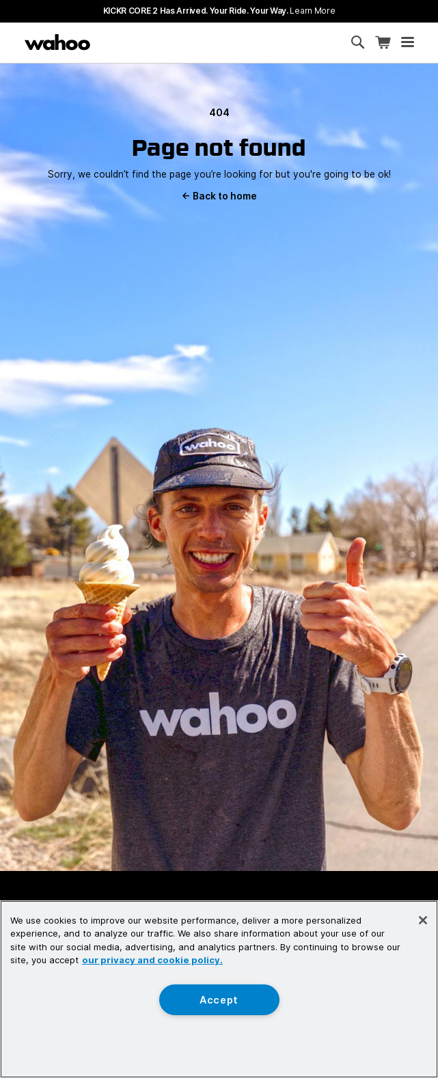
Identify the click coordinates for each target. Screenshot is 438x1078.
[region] (219, 989)
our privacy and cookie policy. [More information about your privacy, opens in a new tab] (152, 959)
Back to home (219, 196)
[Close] (423, 920)
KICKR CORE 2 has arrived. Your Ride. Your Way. (219, 10)
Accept (219, 1000)
